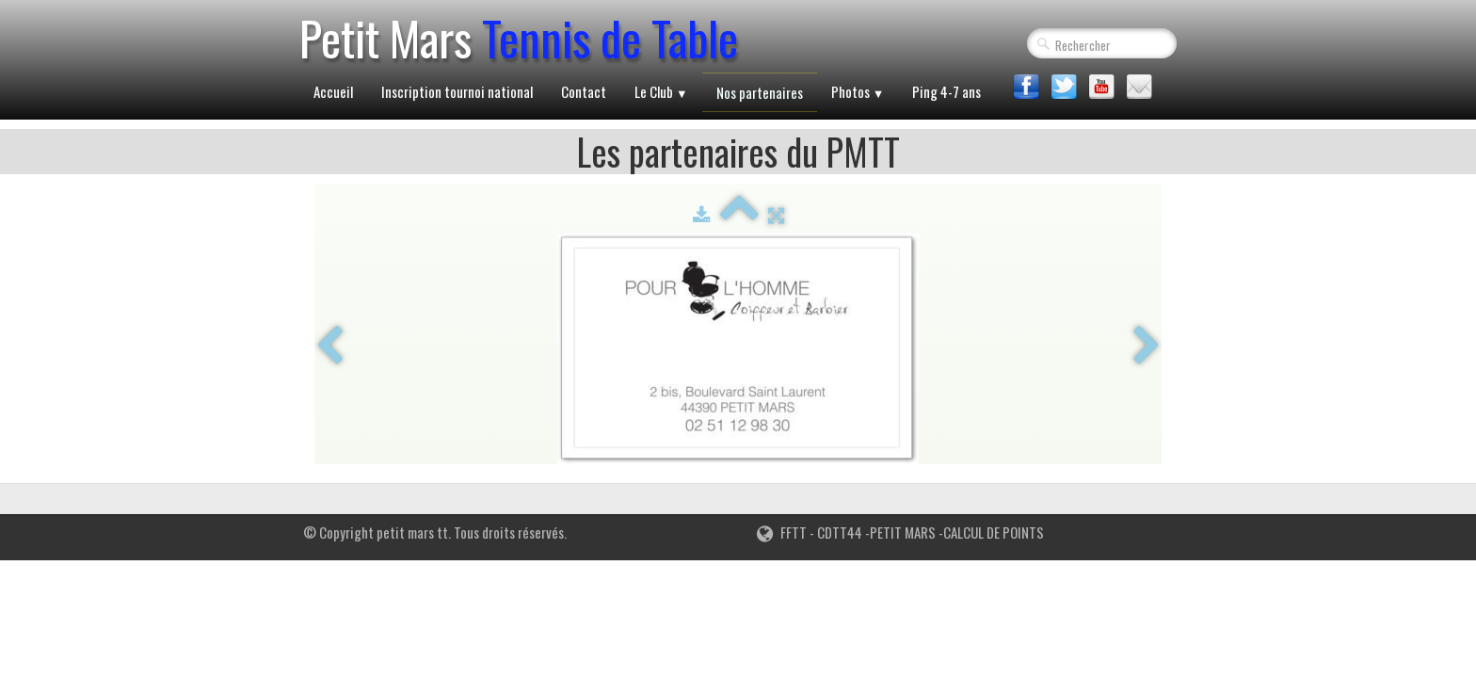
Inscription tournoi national (457, 91)
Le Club (661, 91)
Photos (858, 91)
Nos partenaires (759, 92)
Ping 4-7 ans (946, 91)
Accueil (333, 91)
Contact (583, 91)
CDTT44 (838, 532)
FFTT (782, 532)
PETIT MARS (903, 532)
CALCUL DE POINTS (993, 532)
